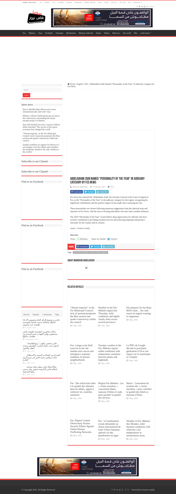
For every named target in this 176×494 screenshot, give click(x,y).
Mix (129, 2)
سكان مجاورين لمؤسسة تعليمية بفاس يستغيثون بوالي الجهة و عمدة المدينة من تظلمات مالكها (40, 333)
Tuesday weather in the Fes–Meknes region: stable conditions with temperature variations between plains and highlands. (109, 352)
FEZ (86, 84)
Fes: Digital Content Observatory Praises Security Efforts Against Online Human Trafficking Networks (82, 426)
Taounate (69, 2)
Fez (41, 2)
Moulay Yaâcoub (89, 2)
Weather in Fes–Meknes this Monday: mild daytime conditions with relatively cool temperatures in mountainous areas (138, 428)
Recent (26, 314)
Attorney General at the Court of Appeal (90, 252)
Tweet (72, 239)
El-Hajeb (61, 2)
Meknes (47, 2)
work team (136, 2)
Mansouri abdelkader (80, 187)
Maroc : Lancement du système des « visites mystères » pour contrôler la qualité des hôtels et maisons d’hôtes (139, 389)
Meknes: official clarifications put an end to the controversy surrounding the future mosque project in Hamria (41, 118)
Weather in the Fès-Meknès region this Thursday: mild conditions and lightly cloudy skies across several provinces (109, 314)
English (80, 84)
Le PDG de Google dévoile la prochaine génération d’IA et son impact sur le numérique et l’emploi (138, 351)
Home (71, 84)
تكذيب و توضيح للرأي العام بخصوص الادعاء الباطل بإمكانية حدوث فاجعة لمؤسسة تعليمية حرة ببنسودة (41, 322)
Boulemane (78, 2)
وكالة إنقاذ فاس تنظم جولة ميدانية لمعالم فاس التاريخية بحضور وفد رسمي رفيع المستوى (40, 369)
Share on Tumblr (99, 239)
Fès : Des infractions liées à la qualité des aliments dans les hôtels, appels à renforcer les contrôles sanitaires (83, 389)
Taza (53, 2)
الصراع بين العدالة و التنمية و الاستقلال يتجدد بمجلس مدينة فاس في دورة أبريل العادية (41, 357)
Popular (36, 314)
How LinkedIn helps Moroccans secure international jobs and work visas (39, 110)
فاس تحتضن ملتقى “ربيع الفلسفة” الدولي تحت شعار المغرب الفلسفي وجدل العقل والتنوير (41, 345)
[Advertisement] (88, 58)
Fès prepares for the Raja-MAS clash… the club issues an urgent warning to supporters (139, 312)
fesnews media (83, 228)
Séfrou (106, 2)
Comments (47, 314)
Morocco (114, 2)
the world (123, 2)
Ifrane (100, 2)
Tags (57, 314)
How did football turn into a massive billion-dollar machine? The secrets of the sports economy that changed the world (41, 127)
